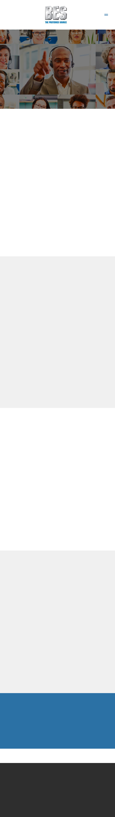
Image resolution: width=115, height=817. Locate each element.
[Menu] (106, 15)
